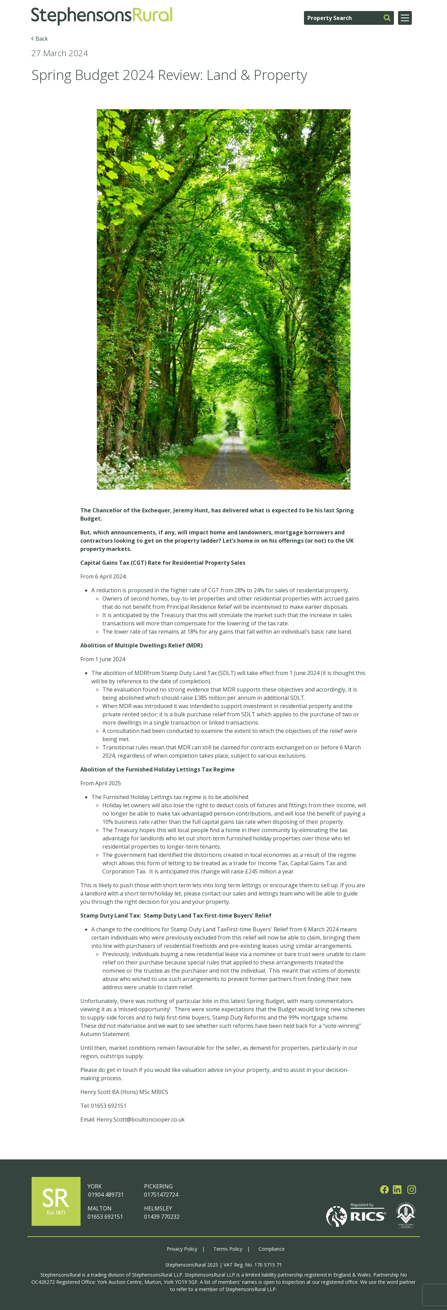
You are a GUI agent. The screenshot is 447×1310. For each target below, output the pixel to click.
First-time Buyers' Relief (257, 929)
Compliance (271, 1249)
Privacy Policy (182, 1249)
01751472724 (161, 1194)
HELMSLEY (158, 1208)
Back (41, 38)
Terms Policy (227, 1249)
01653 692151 (105, 1216)
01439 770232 (162, 1216)
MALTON (100, 1208)
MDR (140, 673)
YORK (95, 1186)
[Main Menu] (405, 18)
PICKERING (158, 1186)
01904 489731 (106, 1194)
